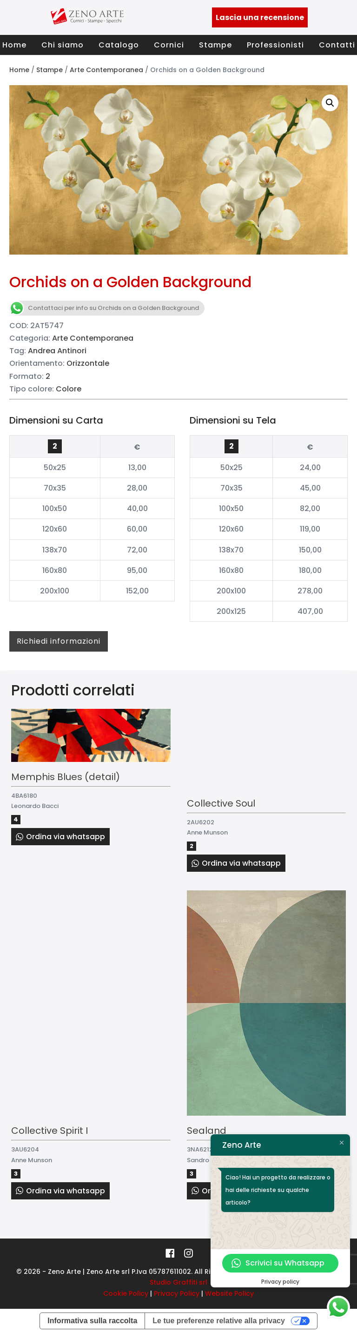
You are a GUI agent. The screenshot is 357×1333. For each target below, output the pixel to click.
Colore (68, 389)
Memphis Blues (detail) (65, 776)
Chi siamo (62, 45)
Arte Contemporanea (106, 69)
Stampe (215, 45)
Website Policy (229, 1293)
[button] (330, 102)
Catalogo (119, 45)
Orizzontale (87, 363)
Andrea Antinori (57, 350)
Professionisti (275, 45)
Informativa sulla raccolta (92, 1321)
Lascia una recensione (260, 17)
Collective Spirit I (49, 1130)
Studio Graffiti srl (178, 1282)
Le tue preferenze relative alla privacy (218, 1321)
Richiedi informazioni (58, 641)
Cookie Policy (125, 1293)
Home (14, 45)
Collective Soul (221, 803)
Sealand (206, 1130)
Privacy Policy (176, 1293)
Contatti (337, 45)
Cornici (169, 45)
